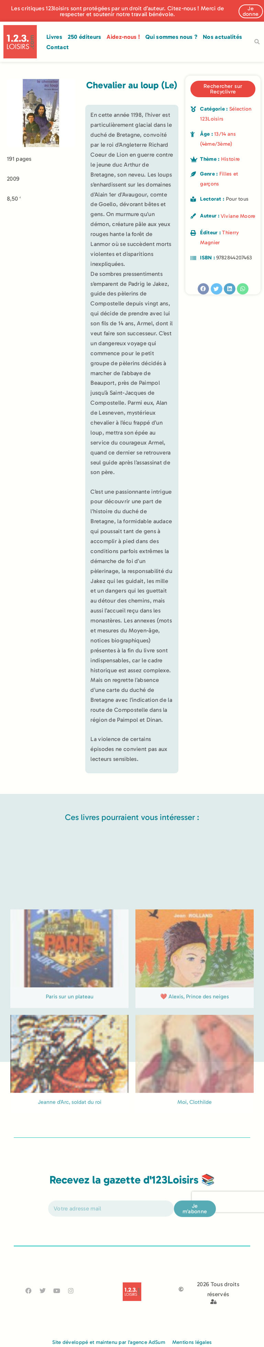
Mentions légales (192, 1342)
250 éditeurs (84, 36)
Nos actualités (222, 36)
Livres (54, 36)
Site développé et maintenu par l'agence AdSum (108, 1342)
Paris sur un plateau (70, 1065)
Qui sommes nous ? (171, 36)
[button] (257, 42)
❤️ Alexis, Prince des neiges (194, 1065)
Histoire (230, 159)
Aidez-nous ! (123, 36)
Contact (57, 47)
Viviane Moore (238, 216)
